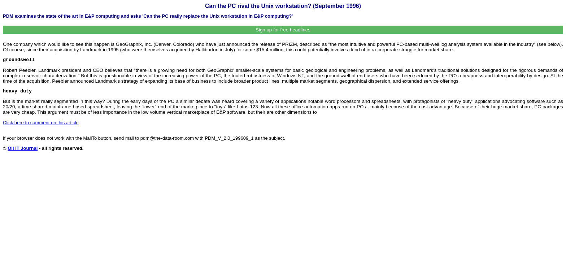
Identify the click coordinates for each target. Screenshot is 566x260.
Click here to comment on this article (41, 122)
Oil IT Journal (23, 148)
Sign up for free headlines (283, 29)
